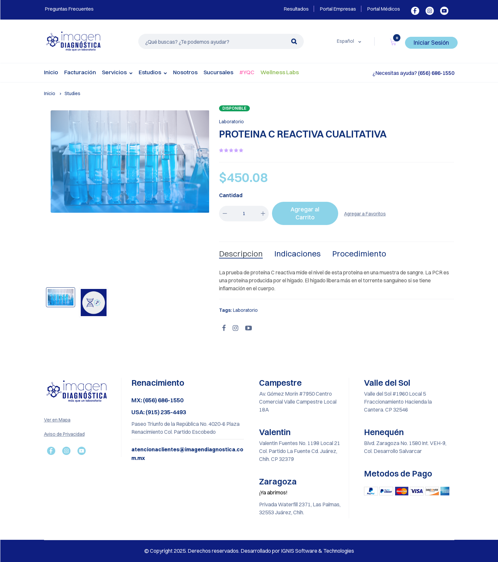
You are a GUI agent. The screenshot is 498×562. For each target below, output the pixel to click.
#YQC (246, 72)
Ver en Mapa (57, 420)
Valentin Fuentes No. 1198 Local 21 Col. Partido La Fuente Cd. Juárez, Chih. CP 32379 (299, 451)
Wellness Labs (279, 72)
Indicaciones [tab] (297, 253)
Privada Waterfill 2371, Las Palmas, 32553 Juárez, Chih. (299, 508)
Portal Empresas (338, 9)
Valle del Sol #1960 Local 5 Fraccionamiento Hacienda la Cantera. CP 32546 (398, 401)
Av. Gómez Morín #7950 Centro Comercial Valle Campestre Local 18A (298, 401)
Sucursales (218, 72)
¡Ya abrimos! (273, 492)
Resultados (296, 9)
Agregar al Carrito (305, 213)
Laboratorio (231, 122)
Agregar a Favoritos (365, 214)
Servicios (117, 73)
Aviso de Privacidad (64, 434)
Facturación (80, 72)
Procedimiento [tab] (359, 253)
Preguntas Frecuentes (69, 9)
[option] (130, 161)
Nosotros (185, 72)
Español (346, 41)
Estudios (153, 73)
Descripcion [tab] (241, 253)
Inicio (51, 72)
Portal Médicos (383, 9)
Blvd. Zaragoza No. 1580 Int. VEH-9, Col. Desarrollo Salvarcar (405, 447)
